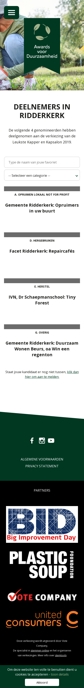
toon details (60, 674)
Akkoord (42, 682)
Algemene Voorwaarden (42, 459)
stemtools (61, 655)
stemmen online (40, 650)
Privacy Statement (42, 466)
